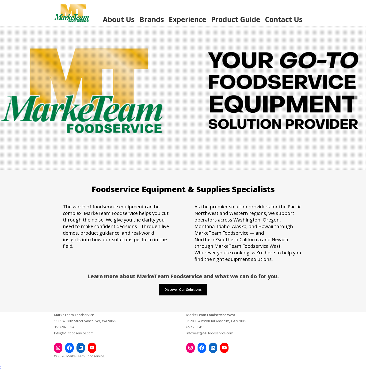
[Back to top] (183, 368)
